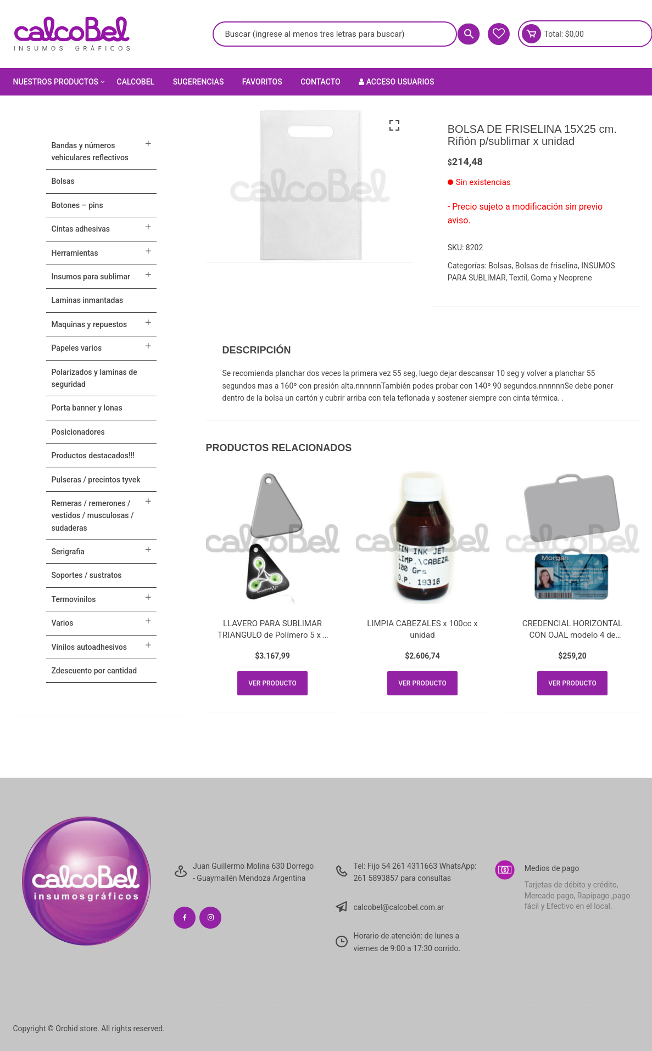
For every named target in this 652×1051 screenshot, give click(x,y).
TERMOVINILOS (74, 599)
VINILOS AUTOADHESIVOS (89, 647)
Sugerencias (198, 81)
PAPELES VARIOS (77, 348)
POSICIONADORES (78, 432)
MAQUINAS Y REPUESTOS (89, 324)
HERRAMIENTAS (75, 253)
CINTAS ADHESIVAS (81, 228)
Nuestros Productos (60, 81)
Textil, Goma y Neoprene (550, 277)
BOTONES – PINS (77, 205)
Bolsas (499, 265)
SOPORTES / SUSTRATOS (87, 575)
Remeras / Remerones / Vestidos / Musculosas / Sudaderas (93, 515)
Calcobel (136, 81)
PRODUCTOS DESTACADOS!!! (93, 455)
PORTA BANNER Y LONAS (87, 407)
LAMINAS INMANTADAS (88, 300)
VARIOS (63, 623)
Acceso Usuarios (396, 81)
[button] (394, 125)
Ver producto (272, 683)
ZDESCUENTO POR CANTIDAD (94, 670)
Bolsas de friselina (546, 265)
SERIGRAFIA (68, 551)
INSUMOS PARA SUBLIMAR (91, 276)
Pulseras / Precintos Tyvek (96, 479)
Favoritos (262, 81)
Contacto (320, 81)
